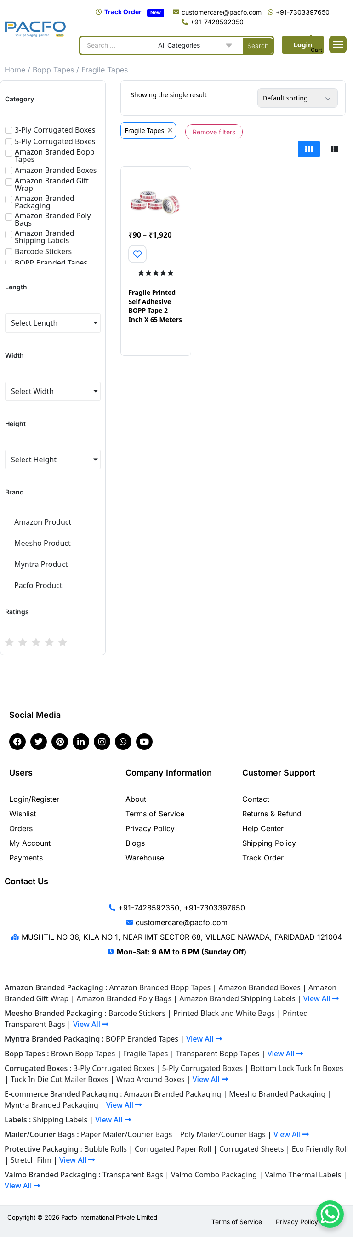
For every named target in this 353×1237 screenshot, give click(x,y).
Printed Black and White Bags (224, 1013)
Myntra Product (41, 564)
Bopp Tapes (53, 69)
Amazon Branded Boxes (259, 987)
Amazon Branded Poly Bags (124, 998)
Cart (316, 49)
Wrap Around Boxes (150, 1079)
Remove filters (214, 132)
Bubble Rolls (105, 1149)
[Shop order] (297, 98)
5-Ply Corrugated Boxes (202, 1068)
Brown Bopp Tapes (83, 1053)
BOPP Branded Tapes (142, 1039)
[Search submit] (258, 45)
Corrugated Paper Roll (173, 1149)
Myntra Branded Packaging (51, 1105)
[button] (338, 44)
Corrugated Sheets (251, 1149)
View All (321, 998)
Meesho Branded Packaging (277, 1094)
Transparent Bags (132, 1175)
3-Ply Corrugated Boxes (114, 1068)
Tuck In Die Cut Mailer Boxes (59, 1079)
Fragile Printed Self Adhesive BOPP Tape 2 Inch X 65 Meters (155, 306)
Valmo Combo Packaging (214, 1175)
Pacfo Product (38, 585)
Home (15, 69)
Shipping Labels (60, 1120)
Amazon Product (42, 522)
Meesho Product (42, 543)
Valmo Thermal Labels (303, 1175)
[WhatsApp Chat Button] (330, 1214)
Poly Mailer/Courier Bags (223, 1134)
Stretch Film (31, 1160)
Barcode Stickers (136, 1013)
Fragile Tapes (145, 1053)
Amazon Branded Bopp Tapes (160, 987)
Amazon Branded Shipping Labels (237, 998)
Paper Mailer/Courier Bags (126, 1134)
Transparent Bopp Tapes (218, 1053)
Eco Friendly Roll (320, 1149)
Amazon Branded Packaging (172, 1094)
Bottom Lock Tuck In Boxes (297, 1068)
